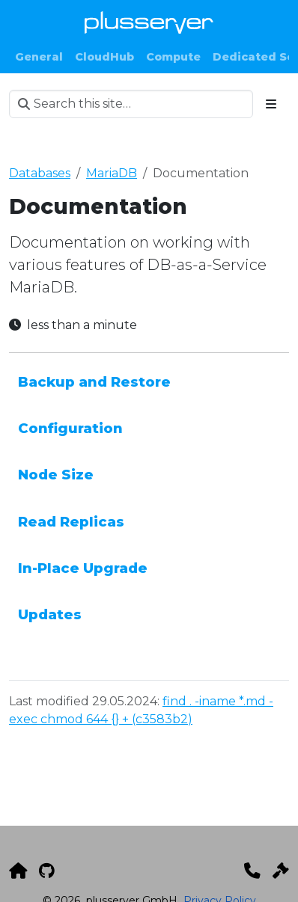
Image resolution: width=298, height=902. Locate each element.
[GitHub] (47, 870)
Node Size (56, 474)
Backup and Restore (94, 381)
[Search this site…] (131, 104)
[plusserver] (18, 870)
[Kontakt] (252, 870)
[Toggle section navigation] (271, 104)
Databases (39, 173)
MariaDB (111, 173)
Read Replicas (71, 521)
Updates (50, 614)
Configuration (70, 428)
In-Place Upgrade (83, 568)
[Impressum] (281, 870)
